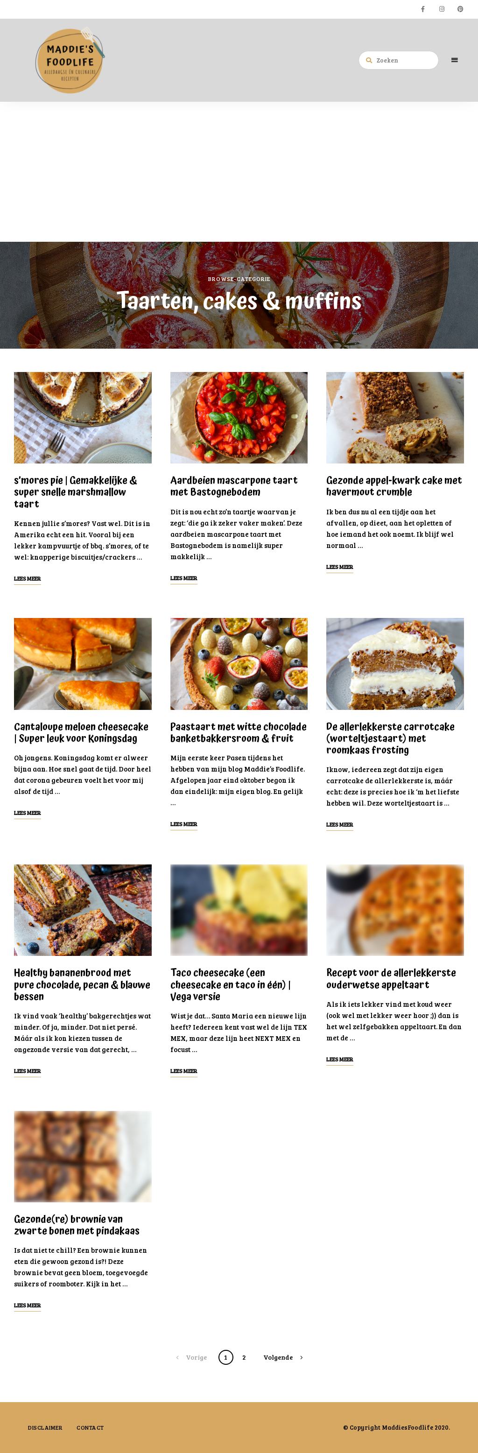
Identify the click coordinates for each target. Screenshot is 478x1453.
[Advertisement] (239, 171)
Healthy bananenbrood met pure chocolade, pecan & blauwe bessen (82, 984)
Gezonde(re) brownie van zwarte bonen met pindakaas (77, 1225)
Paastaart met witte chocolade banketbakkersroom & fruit (238, 733)
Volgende (278, 1357)
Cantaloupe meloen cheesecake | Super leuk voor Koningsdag (81, 733)
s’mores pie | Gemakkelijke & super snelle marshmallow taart (75, 492)
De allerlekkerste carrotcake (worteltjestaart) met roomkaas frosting (390, 738)
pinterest (460, 9)
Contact (90, 1427)
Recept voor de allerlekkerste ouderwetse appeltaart (391, 979)
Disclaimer (45, 1427)
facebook (423, 9)
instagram (441, 9)
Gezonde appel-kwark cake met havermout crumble (394, 486)
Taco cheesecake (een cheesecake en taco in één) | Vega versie (230, 984)
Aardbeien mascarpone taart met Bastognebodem (234, 486)
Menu (454, 60)
